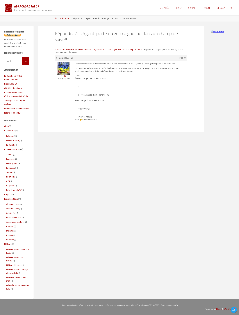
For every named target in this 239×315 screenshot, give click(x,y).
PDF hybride (10, 145)
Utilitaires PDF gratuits (14, 265)
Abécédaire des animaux (13, 88)
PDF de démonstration (12, 149)
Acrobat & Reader (12, 209)
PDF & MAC (10, 226)
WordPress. (229, 309)
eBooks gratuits (11, 163)
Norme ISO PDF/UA (10, 84)
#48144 (182, 58)
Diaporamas (10, 159)
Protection (10, 240)
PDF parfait (8, 194)
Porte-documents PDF (13, 190)
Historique (10, 136)
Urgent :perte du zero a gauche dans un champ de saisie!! (118, 49)
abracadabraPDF (62, 49)
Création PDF (10, 213)
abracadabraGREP (12, 204)
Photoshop (10, 231)
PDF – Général (85, 49)
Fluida (219, 309)
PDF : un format (9, 131)
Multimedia (10, 177)
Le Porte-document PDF (12, 113)
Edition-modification (13, 217)
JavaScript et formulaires (15, 222)
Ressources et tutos (11, 199)
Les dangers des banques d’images (16, 108)
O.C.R (8, 181)
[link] (231, 7)
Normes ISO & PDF (12, 140)
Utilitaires (7, 244)
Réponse (64, 18)
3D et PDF (9, 155)
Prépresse (9, 235)
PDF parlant (10, 186)
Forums (74, 49)
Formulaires (10, 168)
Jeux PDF (9, 172)
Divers (6, 126)
